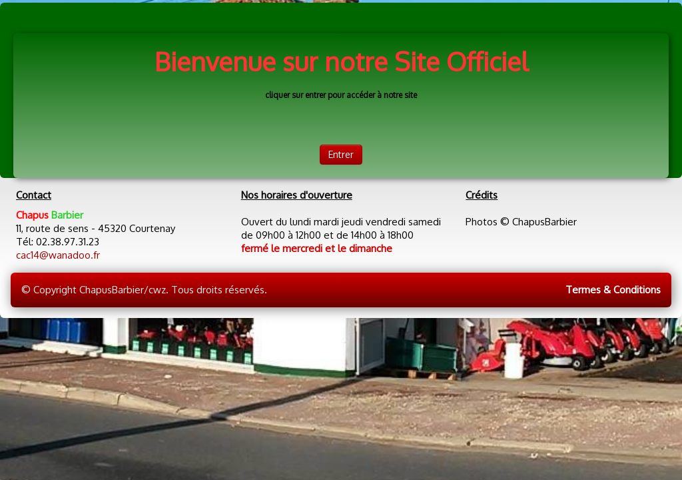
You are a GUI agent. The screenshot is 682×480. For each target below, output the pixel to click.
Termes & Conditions (613, 289)
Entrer (341, 154)
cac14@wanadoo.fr (58, 255)
